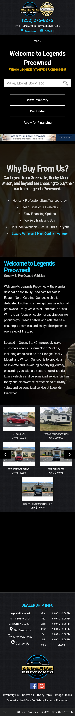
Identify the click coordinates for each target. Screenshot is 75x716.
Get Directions (22, 630)
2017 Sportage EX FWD (19, 469)
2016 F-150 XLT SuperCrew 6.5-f (37, 504)
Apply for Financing (38, 122)
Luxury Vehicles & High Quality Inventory (40, 234)
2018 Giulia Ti (18, 434)
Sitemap (27, 695)
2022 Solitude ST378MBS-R (56, 434)
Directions (28, 31)
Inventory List (11, 695)
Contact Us (22, 643)
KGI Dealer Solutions (27, 712)
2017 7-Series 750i (56, 469)
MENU (37, 40)
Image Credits (63, 695)
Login (4, 712)
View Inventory (37, 100)
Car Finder (37, 111)
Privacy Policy (43, 695)
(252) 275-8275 (37, 20)
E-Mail (45, 31)
